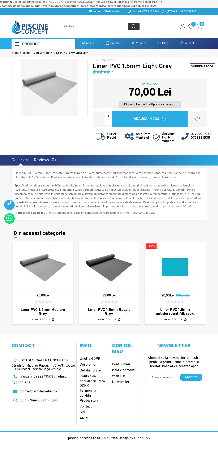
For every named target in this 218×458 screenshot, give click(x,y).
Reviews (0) (45, 160)
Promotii (139, 43)
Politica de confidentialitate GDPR (92, 381)
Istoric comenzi (124, 370)
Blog (163, 43)
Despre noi (88, 365)
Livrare (113, 43)
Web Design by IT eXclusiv (130, 438)
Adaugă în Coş (150, 119)
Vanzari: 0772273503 (144, 11)
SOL (83, 412)
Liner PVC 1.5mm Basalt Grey (109, 312)
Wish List (118, 376)
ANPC (84, 418)
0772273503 (201, 134)
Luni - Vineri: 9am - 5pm (34, 400)
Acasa (88, 43)
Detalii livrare (90, 371)
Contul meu (121, 364)
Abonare (191, 377)
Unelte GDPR (90, 359)
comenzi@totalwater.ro (106, 11)
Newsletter (120, 382)
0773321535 (200, 138)
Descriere (21, 160)
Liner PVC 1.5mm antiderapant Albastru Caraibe (175, 314)
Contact (187, 43)
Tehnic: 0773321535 (182, 11)
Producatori (89, 401)
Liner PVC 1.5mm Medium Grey (43, 312)
